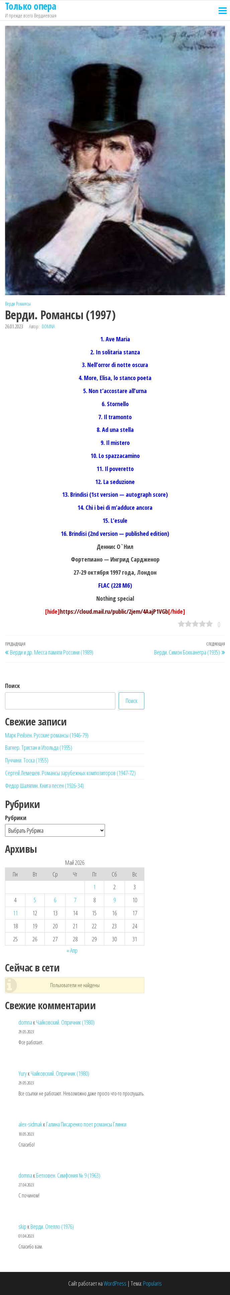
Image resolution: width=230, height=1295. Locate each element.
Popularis (152, 1283)
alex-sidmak (30, 1124)
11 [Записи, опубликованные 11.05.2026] (15, 913)
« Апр (72, 950)
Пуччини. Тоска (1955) (26, 760)
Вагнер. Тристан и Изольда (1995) (38, 747)
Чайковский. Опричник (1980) (65, 1022)
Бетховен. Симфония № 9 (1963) (68, 1175)
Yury (22, 1073)
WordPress (115, 1283)
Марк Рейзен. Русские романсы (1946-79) (47, 735)
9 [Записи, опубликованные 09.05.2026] (114, 900)
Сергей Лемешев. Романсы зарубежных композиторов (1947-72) (70, 773)
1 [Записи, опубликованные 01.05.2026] (94, 887)
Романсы (23, 304)
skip (22, 1226)
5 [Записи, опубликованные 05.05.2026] (35, 900)
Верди (10, 304)
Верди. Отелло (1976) (52, 1226)
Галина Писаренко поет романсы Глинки (86, 1124)
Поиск (12, 686)
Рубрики (15, 818)
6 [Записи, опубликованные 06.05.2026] (55, 900)
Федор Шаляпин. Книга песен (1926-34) (44, 786)
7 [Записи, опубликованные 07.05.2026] (75, 900)
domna (48, 326)
